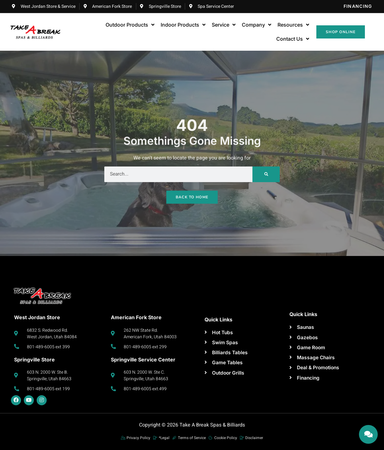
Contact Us (292, 39)
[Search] (266, 174)
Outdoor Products (130, 25)
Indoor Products (183, 25)
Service (224, 25)
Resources (293, 25)
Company (256, 25)
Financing (358, 6)
